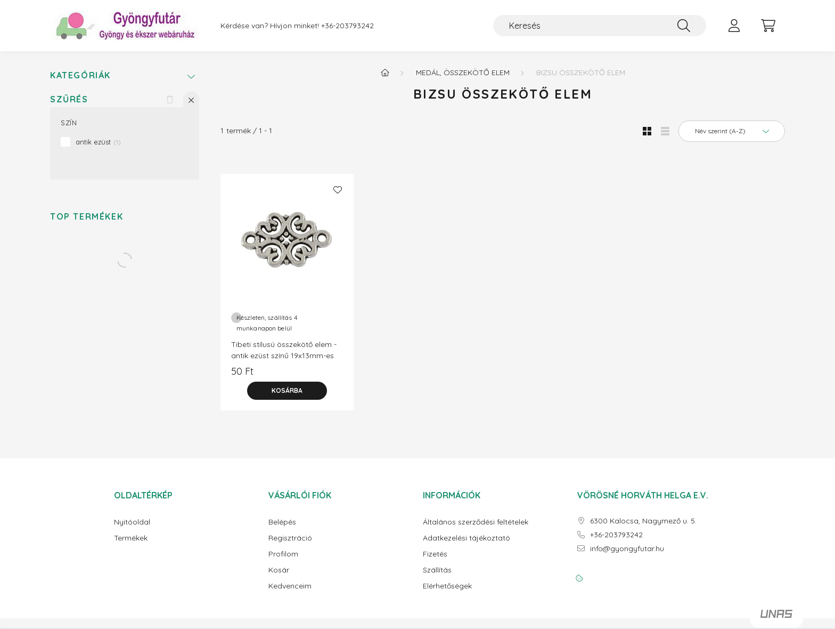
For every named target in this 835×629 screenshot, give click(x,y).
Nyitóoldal (132, 522)
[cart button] (768, 25)
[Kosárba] (287, 391)
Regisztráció (290, 538)
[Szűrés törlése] (170, 99)
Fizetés (435, 554)
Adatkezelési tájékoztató (466, 538)
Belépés (282, 522)
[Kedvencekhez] (337, 189)
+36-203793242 (347, 25)
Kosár (278, 570)
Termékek (131, 538)
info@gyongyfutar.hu (627, 548)
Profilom (283, 554)
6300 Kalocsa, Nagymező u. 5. (643, 521)
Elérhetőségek (447, 586)
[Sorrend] (731, 131)
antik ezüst (98, 142)
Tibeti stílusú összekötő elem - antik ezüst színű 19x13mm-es (284, 350)
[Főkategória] (385, 72)
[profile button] (733, 25)
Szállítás (437, 570)
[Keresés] (599, 25)
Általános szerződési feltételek (475, 522)
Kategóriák (80, 75)
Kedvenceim (290, 586)
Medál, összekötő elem (463, 72)
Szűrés (69, 99)
